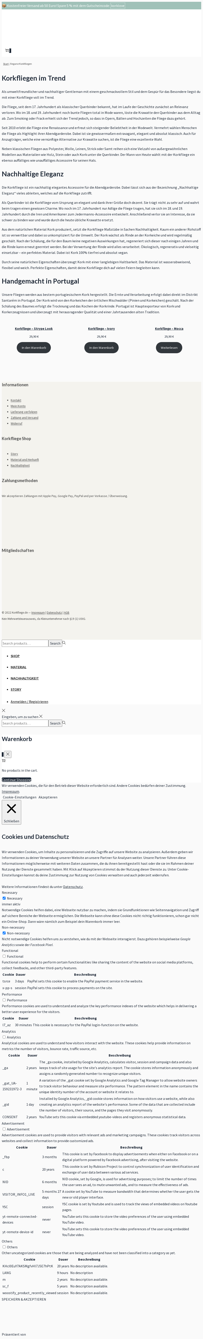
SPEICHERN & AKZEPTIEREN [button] (24, 1299)
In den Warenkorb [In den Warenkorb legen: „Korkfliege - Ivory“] (101, 348)
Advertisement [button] (13, 1123)
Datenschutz (54, 612)
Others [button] (7, 1241)
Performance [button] (12, 994)
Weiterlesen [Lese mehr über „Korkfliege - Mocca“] (169, 348)
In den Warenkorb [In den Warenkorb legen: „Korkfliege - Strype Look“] (34, 348)
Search (55, 643)
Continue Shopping (16, 779)
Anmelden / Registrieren (29, 701)
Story (14, 454)
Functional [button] (10, 950)
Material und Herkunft (25, 459)
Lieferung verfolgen (24, 412)
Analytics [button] (9, 1031)
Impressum (38, 612)
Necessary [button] (9, 892)
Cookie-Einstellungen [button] (19, 797)
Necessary (14, 898)
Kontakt (16, 400)
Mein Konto (18, 406)
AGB (66, 612)
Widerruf (16, 423)
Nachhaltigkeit (20, 465)
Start (6, 63)
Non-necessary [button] (13, 927)
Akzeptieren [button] (48, 797)
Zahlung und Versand (24, 418)
